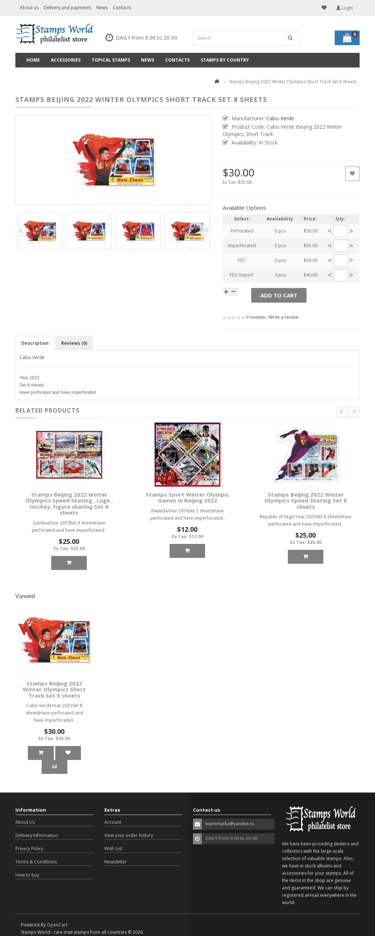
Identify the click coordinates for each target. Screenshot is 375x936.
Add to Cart (278, 295)
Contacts (122, 7)
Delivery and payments (67, 7)
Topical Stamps (111, 60)
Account (112, 822)
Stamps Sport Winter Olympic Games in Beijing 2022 (187, 497)
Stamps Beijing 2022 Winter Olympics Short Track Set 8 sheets (54, 689)
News (102, 7)
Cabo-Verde (32, 357)
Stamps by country (225, 60)
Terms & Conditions (36, 862)
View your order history (128, 835)
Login (344, 8)
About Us (25, 822)
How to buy (27, 875)
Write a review (283, 317)
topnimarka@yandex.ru (229, 823)
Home (33, 60)
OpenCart (57, 925)
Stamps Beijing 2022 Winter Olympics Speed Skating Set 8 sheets (305, 500)
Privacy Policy (29, 848)
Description (35, 343)
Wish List (113, 848)
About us (29, 7)
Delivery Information (36, 835)
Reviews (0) (74, 343)
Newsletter (115, 862)
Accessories (66, 60)
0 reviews (255, 317)
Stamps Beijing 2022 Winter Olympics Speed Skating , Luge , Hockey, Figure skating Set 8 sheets (69, 503)
